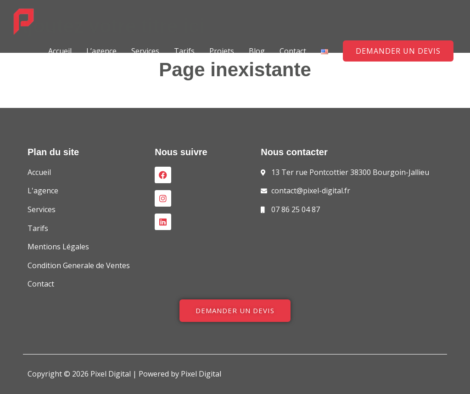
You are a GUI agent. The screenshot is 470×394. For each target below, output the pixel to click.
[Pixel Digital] (23, 21)
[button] (398, 51)
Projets (221, 51)
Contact (293, 51)
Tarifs (184, 51)
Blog (257, 51)
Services (145, 51)
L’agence (101, 51)
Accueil (60, 51)
